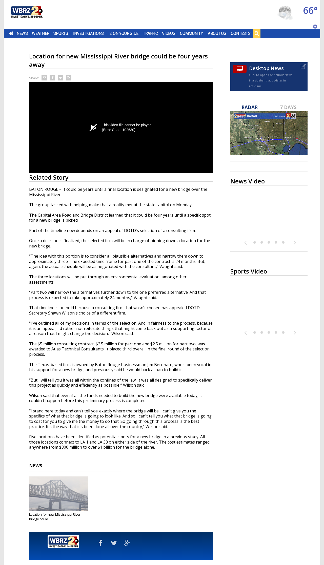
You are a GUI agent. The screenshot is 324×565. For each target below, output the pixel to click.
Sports (60, 33)
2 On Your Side (124, 33)
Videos (168, 33)
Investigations (88, 33)
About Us (217, 33)
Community (191, 33)
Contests (240, 33)
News (22, 33)
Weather (40, 33)
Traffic (150, 33)
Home (11, 33)
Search (256, 33)
